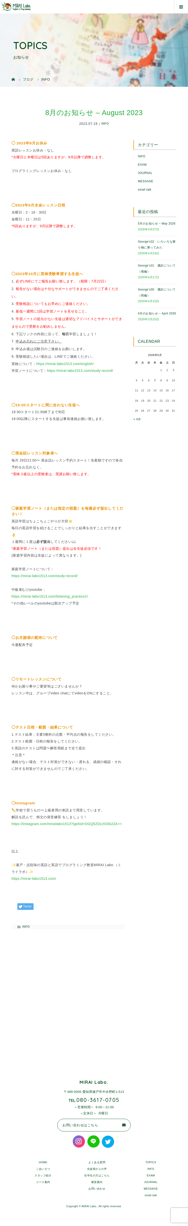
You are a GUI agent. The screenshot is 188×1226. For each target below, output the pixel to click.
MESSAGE (145, 181)
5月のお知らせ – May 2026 (157, 223)
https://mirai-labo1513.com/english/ (65, 364)
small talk (144, 189)
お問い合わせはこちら (80, 1125)
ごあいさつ (43, 1168)
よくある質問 (96, 1162)
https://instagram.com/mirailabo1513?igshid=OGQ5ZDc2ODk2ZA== (67, 824)
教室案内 (97, 1182)
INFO (105, 124)
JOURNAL (145, 173)
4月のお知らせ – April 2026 (157, 313)
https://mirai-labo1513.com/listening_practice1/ (50, 596)
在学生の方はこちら (97, 1175)
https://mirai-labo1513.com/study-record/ (80, 371)
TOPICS (150, 1162)
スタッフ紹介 (43, 1175)
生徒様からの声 (97, 1168)
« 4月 (137, 419)
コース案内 (43, 1182)
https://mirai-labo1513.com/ (34, 879)
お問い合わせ (96, 1188)
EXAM (142, 164)
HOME (43, 1162)
